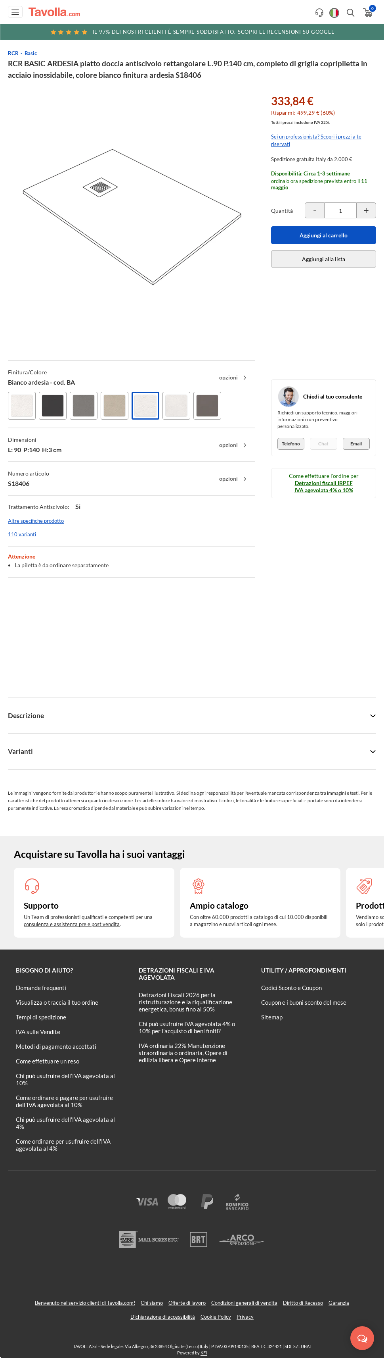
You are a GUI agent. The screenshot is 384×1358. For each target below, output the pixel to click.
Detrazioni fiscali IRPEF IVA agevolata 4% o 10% (323, 486)
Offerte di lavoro (187, 1303)
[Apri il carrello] (367, 12)
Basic (31, 53)
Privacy (245, 1317)
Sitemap (272, 1017)
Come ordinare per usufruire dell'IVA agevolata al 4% (63, 1145)
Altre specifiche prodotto (36, 521)
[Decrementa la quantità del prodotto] (315, 210)
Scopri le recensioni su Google (192, 31)
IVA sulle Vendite (38, 1031)
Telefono (291, 444)
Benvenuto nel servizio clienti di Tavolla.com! (85, 1303)
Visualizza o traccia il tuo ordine (57, 1002)
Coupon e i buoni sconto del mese (303, 1002)
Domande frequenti (41, 987)
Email (356, 444)
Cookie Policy (216, 1317)
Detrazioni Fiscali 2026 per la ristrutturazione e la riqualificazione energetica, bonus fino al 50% (185, 1002)
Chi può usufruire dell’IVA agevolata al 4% (65, 1123)
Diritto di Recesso (303, 1303)
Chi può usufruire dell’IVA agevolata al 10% (65, 1079)
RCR (13, 53)
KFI (204, 1352)
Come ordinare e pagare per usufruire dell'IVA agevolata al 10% (64, 1101)
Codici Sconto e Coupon (291, 987)
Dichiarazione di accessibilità (162, 1317)
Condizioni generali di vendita (244, 1303)
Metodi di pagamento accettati (56, 1046)
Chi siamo (152, 1303)
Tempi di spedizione (41, 1017)
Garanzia (339, 1303)
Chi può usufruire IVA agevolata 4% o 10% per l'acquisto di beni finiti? (187, 1027)
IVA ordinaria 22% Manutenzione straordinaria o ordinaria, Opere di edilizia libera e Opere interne (183, 1052)
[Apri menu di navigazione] (15, 12)
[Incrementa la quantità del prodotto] (366, 210)
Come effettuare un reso (47, 1061)
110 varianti (22, 534)
